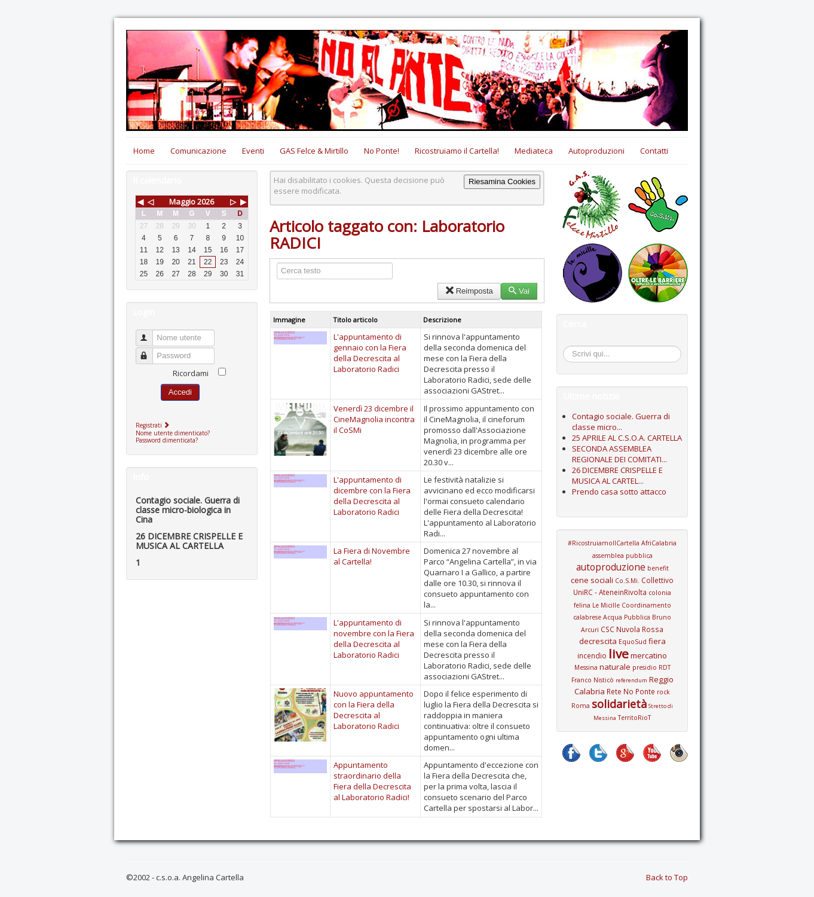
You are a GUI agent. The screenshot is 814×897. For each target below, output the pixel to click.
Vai (519, 290)
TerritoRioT (634, 717)
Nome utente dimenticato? (173, 433)
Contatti (654, 150)
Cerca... (569, 347)
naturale (615, 666)
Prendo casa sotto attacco (619, 491)
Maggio (182, 201)
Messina (586, 667)
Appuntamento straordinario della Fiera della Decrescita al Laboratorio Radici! (372, 781)
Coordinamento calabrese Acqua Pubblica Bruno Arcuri (622, 617)
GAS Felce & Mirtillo (314, 150)
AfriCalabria (659, 543)
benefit (658, 568)
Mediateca (534, 150)
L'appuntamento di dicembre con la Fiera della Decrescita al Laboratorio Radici (372, 495)
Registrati (154, 425)
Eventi (253, 150)
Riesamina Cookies (502, 181)
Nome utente (149, 332)
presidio (644, 667)
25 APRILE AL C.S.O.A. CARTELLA (627, 437)
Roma (580, 705)
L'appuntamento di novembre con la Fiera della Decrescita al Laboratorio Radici (373, 638)
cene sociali (592, 580)
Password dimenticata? (167, 440)
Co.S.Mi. (627, 580)
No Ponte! (381, 150)
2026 (205, 201)
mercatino (649, 655)
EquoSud (633, 641)
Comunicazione (198, 150)
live (618, 653)
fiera (657, 641)
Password (149, 350)
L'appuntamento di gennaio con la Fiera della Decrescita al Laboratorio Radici (369, 352)
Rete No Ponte (631, 691)
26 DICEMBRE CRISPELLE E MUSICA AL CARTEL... (617, 475)
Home (144, 150)
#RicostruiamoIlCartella (603, 543)
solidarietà (619, 704)
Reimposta (468, 290)
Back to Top (667, 877)
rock (663, 692)
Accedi (180, 392)
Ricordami (191, 373)
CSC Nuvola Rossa (632, 629)
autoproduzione (610, 566)
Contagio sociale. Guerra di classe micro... (621, 421)
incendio (592, 655)
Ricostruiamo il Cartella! (457, 150)
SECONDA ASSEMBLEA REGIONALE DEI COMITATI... (619, 454)
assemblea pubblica (622, 555)
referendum (631, 680)
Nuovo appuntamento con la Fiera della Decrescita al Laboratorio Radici (373, 709)
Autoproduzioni (596, 150)
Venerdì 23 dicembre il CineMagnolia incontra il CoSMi (374, 419)
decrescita (598, 641)
